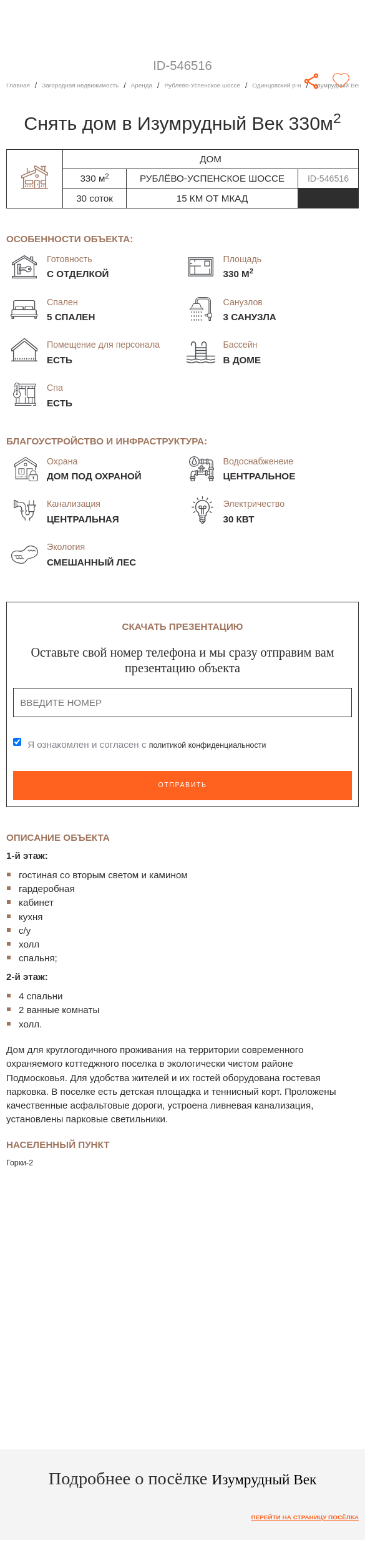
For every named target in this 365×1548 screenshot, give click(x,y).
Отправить (183, 785)
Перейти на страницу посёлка (293, 1518)
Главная (20, 85)
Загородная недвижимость (94, 85)
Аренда (166, 85)
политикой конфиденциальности (220, 745)
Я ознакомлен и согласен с (159, 745)
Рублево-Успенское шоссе (238, 85)
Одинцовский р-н (326, 85)
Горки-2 (22, 1162)
